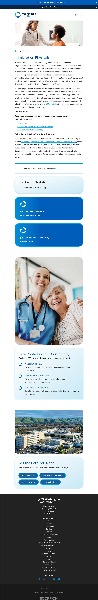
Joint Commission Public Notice (49, 543)
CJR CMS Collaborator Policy (49, 534)
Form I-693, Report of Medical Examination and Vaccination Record (48, 142)
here (54, 168)
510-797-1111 (49, 513)
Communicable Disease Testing (30, 130)
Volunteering (49, 540)
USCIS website (51, 104)
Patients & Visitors (49, 554)
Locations (49, 521)
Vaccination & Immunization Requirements (35, 127)
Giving (49, 537)
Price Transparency (49, 567)
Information (22, 123)
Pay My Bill (49, 565)
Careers (49, 532)
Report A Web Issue (49, 570)
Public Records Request (49, 545)
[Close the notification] (96, 2)
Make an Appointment (49, 562)
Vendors (49, 548)
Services (49, 529)
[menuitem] (49, 187)
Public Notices (49, 526)
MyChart (49, 556)
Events (49, 551)
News (49, 559)
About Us (49, 524)
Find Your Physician (49, 518)
